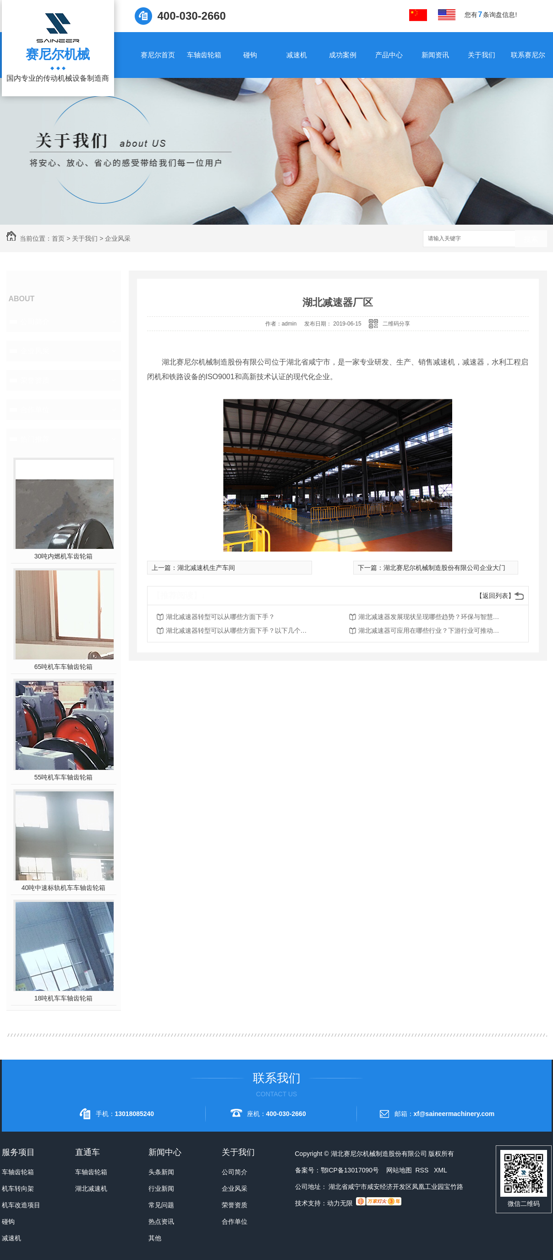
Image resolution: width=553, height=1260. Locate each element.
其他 (154, 1238)
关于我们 (481, 55)
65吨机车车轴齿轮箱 (63, 666)
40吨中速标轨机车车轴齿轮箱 (64, 887)
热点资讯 (161, 1221)
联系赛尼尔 (528, 55)
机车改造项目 (21, 1205)
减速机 (296, 55)
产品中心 (389, 55)
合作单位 (34, 410)
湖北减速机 (91, 1188)
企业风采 (118, 238)
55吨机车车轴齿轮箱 (63, 777)
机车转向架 (18, 1188)
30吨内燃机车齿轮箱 (63, 556)
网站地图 (399, 1170)
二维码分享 (396, 324)
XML (440, 1170)
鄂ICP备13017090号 (350, 1170)
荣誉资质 (34, 380)
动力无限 (340, 1203)
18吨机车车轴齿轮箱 (63, 998)
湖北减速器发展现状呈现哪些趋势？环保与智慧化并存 (431, 616)
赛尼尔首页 (158, 55)
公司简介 (34, 322)
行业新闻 (161, 1188)
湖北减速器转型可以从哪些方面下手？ (220, 616)
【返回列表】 (495, 595)
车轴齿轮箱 (204, 55)
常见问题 (161, 1205)
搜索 (531, 239)
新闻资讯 (435, 55)
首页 (58, 238)
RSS (422, 1170)
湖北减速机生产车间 (206, 567)
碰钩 (250, 55)
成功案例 (342, 55)
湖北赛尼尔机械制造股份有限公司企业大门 (444, 567)
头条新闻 (161, 1172)
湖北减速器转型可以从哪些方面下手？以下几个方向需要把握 (239, 630)
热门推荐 (34, 439)
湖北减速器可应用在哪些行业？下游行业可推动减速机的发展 (431, 630)
